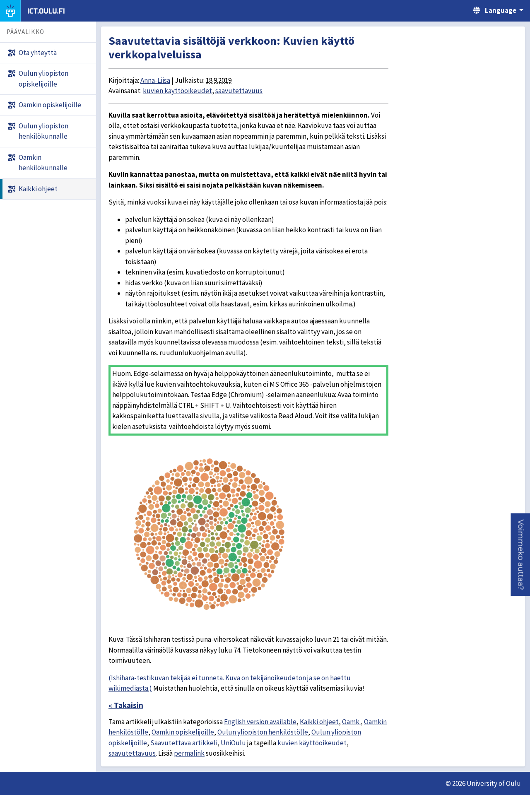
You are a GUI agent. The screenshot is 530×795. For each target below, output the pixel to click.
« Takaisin (125, 705)
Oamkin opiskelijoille (183, 732)
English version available (260, 721)
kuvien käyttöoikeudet (177, 90)
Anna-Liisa (155, 80)
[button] (520, 554)
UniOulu (233, 742)
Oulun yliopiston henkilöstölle (262, 732)
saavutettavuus (239, 90)
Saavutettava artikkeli (183, 742)
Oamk (351, 721)
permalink (189, 753)
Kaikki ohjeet (319, 721)
